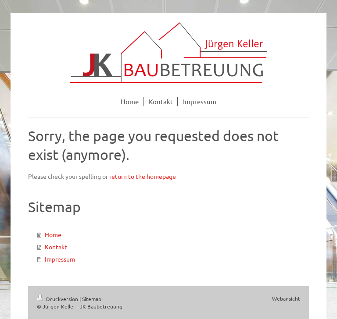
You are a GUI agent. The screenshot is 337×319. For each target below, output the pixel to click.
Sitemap (91, 298)
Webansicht (286, 298)
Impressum (60, 259)
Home (53, 234)
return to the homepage (142, 176)
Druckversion (58, 298)
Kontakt (56, 247)
